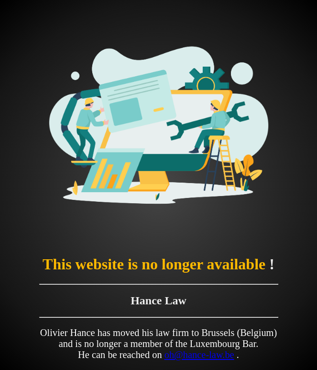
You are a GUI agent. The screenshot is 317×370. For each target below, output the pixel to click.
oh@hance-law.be (199, 354)
